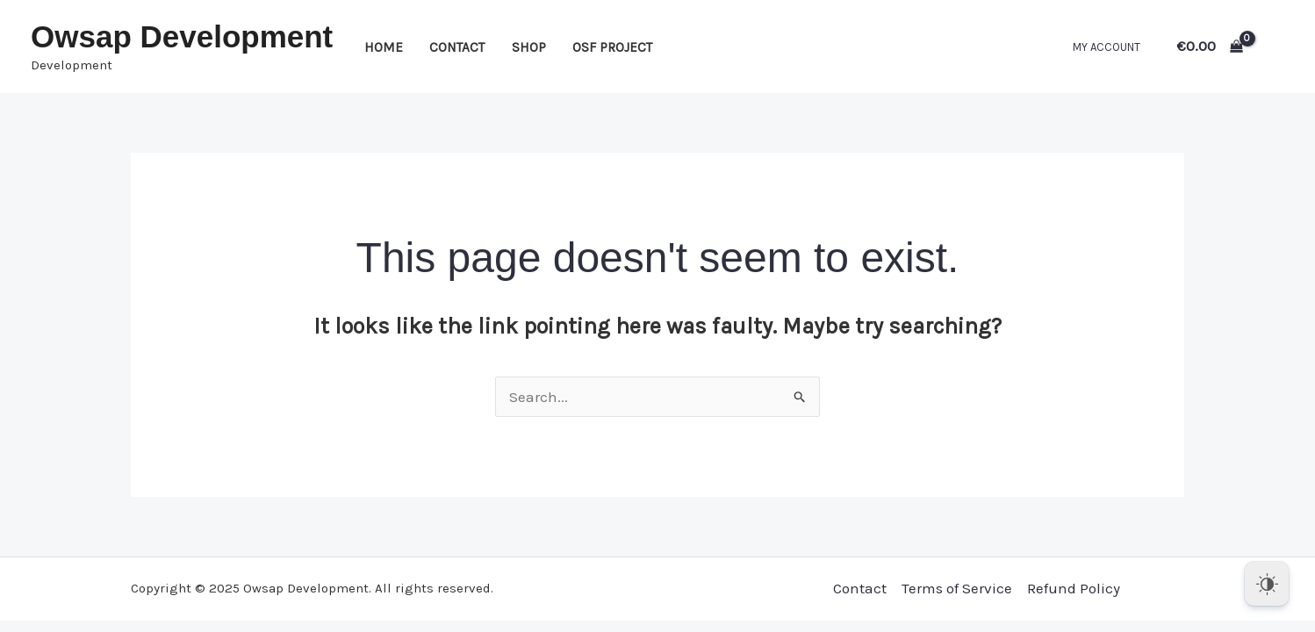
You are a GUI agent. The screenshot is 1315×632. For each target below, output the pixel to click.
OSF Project (612, 47)
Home (383, 47)
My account (1106, 47)
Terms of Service (957, 588)
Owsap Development (182, 36)
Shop (529, 47)
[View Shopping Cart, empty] (1210, 46)
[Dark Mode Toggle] (1267, 584)
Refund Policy (1073, 588)
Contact (457, 47)
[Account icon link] (1276, 46)
